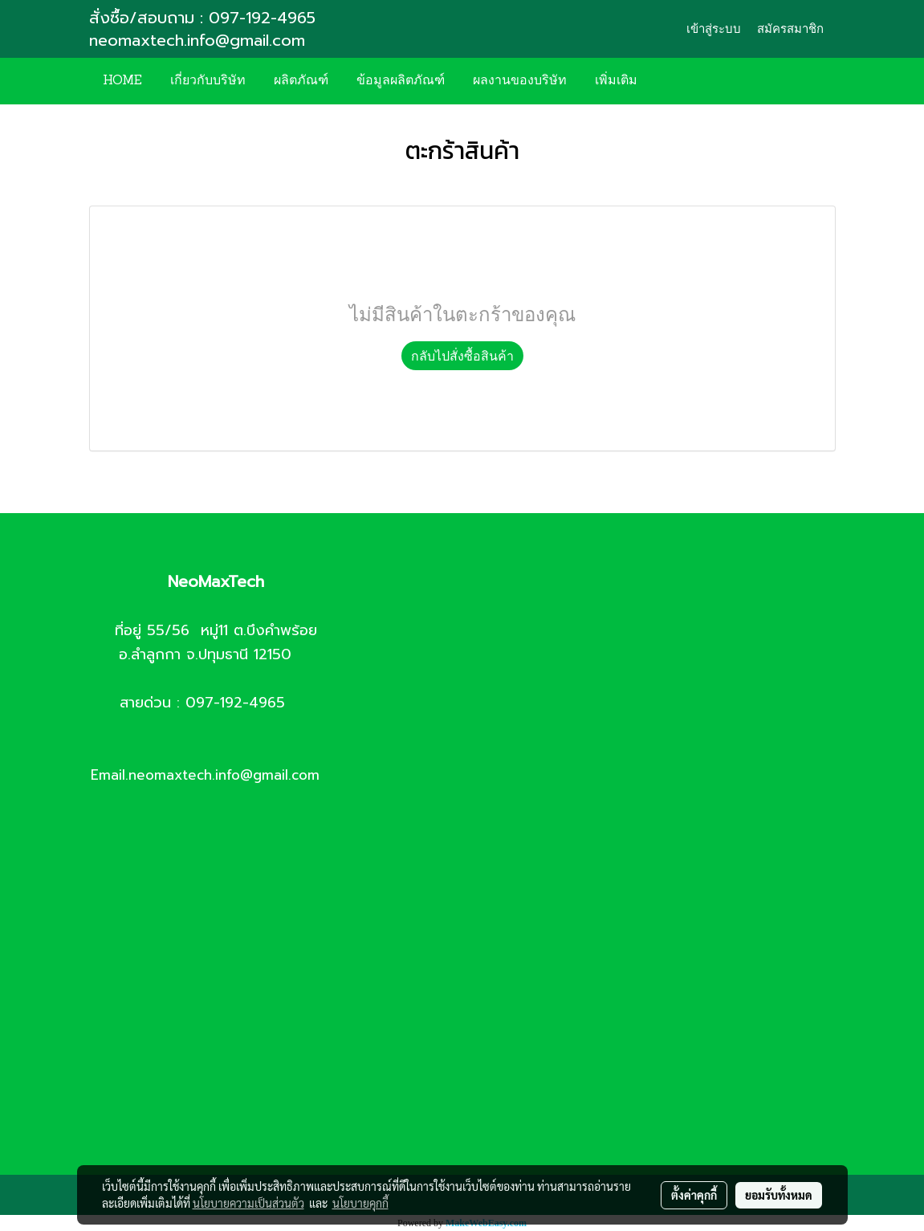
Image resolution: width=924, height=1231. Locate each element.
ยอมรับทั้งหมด (778, 1195)
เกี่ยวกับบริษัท (208, 81)
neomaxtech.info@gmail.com (200, 40)
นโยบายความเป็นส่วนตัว (248, 1203)
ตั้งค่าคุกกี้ (694, 1195)
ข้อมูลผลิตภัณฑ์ (400, 81)
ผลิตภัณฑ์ (301, 81)
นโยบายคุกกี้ (360, 1203)
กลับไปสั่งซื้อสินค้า (462, 356)
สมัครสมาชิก (790, 29)
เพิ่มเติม (616, 81)
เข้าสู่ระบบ (713, 29)
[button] (675, 81)
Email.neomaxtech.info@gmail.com (205, 774)
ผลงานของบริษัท (520, 81)
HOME (122, 81)
